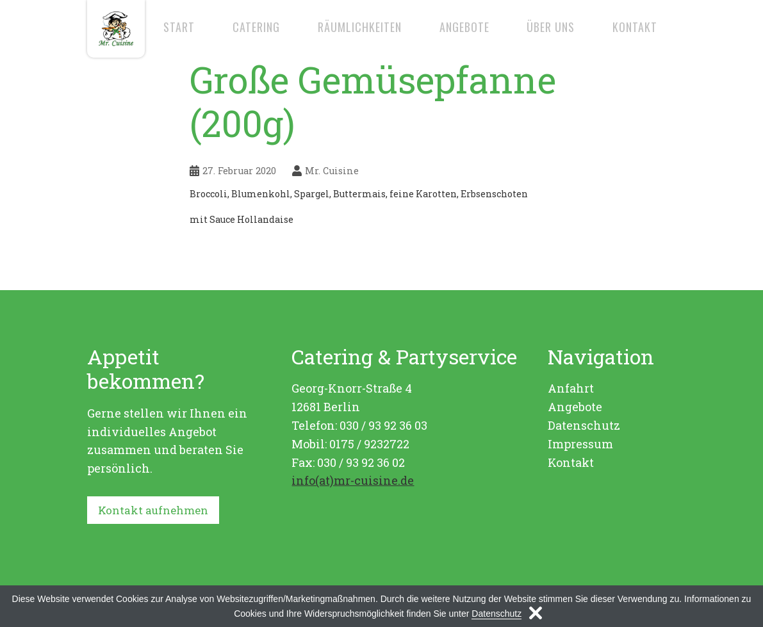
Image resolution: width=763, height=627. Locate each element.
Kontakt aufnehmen (156, 510)
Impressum (580, 444)
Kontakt (634, 27)
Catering (256, 27)
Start (179, 27)
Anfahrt (571, 388)
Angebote (464, 27)
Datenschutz (584, 425)
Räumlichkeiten (360, 27)
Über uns (551, 27)
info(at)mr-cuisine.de (352, 480)
